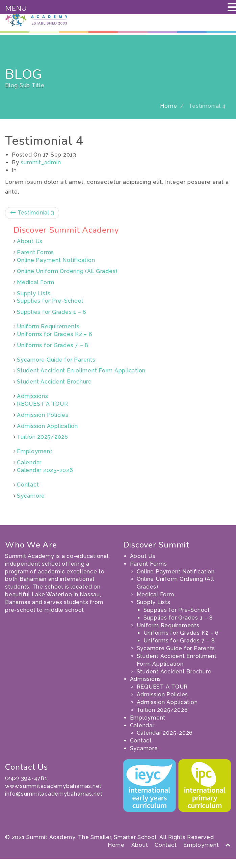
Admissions (32, 402)
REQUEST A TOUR (42, 410)
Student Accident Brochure (54, 388)
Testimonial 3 (32, 218)
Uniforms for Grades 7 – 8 (52, 351)
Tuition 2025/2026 (42, 443)
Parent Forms (35, 258)
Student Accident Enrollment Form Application (81, 376)
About (139, 850)
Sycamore (31, 501)
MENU (16, 8)
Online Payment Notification (56, 266)
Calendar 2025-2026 (45, 476)
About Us (30, 247)
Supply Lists (34, 299)
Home (168, 112)
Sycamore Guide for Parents (56, 365)
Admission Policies (43, 421)
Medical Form (35, 288)
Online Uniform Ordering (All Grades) (67, 277)
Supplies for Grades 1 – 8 (51, 318)
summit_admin (41, 168)
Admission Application (47, 432)
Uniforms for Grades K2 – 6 (55, 340)
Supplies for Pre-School (50, 307)
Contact (28, 491)
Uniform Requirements (48, 332)
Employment (35, 457)
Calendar (29, 468)
